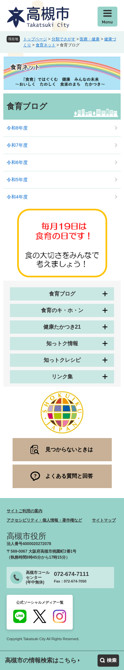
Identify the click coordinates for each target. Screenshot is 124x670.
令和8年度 (17, 128)
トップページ (35, 39)
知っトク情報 (62, 343)
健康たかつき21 (62, 327)
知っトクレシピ (62, 360)
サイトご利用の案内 (24, 511)
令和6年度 (17, 162)
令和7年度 (17, 145)
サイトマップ (104, 520)
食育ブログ (62, 294)
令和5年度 (17, 179)
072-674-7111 (71, 574)
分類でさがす (63, 39)
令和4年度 (17, 196)
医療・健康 (90, 39)
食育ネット (46, 45)
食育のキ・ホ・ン (62, 310)
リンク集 (62, 376)
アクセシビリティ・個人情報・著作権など (44, 520)
